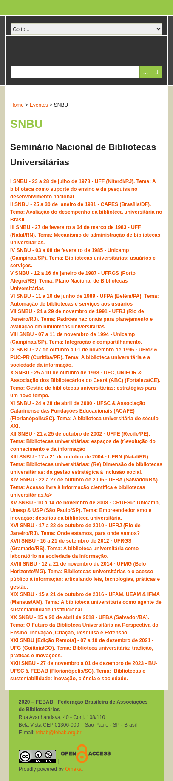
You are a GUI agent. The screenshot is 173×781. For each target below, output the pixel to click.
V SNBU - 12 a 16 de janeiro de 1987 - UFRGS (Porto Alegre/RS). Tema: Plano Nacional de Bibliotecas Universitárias (73, 280)
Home (17, 105)
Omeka (73, 769)
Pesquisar (156, 72)
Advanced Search (145, 72)
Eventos (39, 105)
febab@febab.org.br (58, 733)
